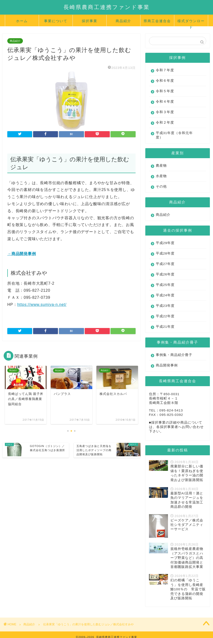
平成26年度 (165, 274)
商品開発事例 (167, 365)
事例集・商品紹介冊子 (174, 355)
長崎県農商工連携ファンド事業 (107, 7)
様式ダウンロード (191, 22)
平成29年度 (165, 243)
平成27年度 (165, 264)
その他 (161, 186)
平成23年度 (165, 306)
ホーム (22, 21)
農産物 (161, 165)
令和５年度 (165, 91)
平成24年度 (165, 295)
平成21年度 (165, 326)
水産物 (161, 176)
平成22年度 (165, 316)
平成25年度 (165, 285)
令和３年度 (165, 112)
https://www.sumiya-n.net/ (41, 304)
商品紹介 (123, 21)
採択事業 (89, 21)
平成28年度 (165, 253)
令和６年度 (165, 80)
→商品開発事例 (21, 254)
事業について (55, 21)
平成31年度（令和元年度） (174, 135)
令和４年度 (165, 101)
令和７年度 (165, 70)
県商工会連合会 (157, 21)
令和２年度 (165, 122)
